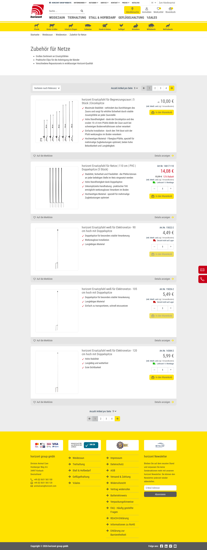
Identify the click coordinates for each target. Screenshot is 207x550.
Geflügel (121, 27)
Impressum (116, 458)
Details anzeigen (164, 155)
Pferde (36, 27)
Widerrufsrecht (118, 483)
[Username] (160, 488)
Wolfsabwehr (168, 27)
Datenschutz (117, 464)
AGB (112, 470)
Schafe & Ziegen (71, 27)
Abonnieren (160, 494)
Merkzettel (158, 10)
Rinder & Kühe (52, 27)
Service (104, 3)
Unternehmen (80, 3)
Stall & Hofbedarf (102, 17)
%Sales (152, 17)
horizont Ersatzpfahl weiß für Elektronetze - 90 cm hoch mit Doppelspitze (109, 229)
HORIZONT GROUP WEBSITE (60, 3)
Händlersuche (132, 10)
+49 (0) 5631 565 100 (41, 479)
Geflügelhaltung (131, 17)
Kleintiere (136, 27)
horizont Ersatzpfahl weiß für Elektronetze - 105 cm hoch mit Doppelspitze (109, 290)
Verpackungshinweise (121, 501)
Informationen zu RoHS (122, 524)
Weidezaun (57, 17)
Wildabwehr (151, 27)
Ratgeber (93, 3)
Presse (125, 3)
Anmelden (146, 10)
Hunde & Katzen (105, 27)
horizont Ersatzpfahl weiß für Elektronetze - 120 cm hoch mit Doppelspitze (109, 352)
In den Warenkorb (161, 112)
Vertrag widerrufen (120, 489)
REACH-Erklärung (119, 518)
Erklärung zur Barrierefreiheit (118, 532)
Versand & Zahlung (120, 476)
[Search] (63, 11)
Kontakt (115, 3)
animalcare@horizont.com (43, 486)
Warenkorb (170, 10)
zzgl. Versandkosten (165, 106)
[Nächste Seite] (171, 88)
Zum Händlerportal (167, 2)
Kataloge (135, 3)
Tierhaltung (77, 17)
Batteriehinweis (118, 495)
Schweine (88, 27)
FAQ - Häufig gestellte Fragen (121, 510)
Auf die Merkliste (42, 155)
